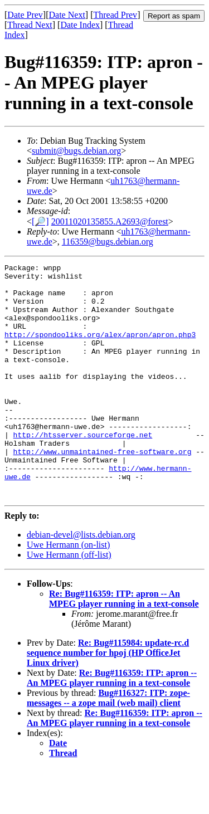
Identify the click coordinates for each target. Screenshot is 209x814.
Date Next (67, 15)
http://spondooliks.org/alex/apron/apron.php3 (100, 349)
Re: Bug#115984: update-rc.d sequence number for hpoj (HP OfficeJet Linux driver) (108, 699)
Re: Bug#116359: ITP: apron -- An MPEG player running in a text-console (124, 645)
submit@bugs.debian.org (76, 150)
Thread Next (29, 25)
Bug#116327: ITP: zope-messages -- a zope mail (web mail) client (108, 744)
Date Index (80, 25)
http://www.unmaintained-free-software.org (102, 490)
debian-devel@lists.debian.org (81, 581)
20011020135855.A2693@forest (109, 221)
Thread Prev (115, 15)
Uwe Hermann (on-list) (68, 591)
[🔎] (40, 221)
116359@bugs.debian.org (107, 241)
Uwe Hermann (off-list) (69, 601)
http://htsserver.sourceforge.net (83, 470)
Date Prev (25, 15)
